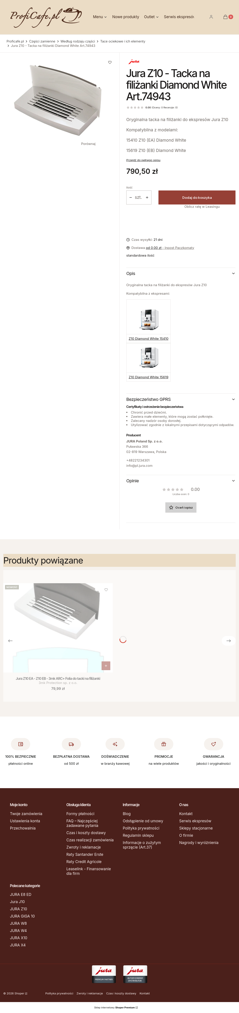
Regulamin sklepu (138, 835)
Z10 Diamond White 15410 (148, 338)
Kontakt (186, 814)
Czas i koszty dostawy (86, 833)
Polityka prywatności (141, 828)
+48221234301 (137, 460)
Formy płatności (80, 814)
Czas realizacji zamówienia (90, 840)
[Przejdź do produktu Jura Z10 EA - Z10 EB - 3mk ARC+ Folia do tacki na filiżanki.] (58, 628)
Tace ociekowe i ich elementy (122, 41)
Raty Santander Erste (84, 854)
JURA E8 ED (21, 894)
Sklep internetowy (114, 1007)
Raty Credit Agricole (84, 862)
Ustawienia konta (25, 821)
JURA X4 (18, 945)
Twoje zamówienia (26, 814)
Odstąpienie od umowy (143, 821)
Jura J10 (17, 902)
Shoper (19, 993)
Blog (127, 814)
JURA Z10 (18, 909)
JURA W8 (18, 923)
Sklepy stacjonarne (196, 828)
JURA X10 (18, 938)
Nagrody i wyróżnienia (199, 842)
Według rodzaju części (78, 41)
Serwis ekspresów (195, 821)
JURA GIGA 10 (22, 916)
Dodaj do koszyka (197, 197)
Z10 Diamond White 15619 (148, 377)
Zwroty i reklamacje (83, 847)
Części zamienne (42, 41)
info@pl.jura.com (139, 465)
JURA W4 (18, 930)
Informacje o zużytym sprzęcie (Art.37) (142, 844)
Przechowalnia (23, 828)
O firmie (186, 835)
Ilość (129, 187)
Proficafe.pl (15, 41)
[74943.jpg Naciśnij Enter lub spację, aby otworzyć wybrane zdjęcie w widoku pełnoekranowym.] (58, 100)
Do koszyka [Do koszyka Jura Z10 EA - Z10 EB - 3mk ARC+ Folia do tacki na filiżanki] (106, 666)
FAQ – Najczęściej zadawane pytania (82, 823)
